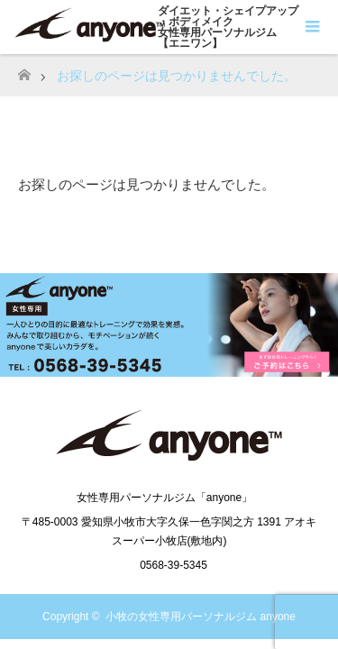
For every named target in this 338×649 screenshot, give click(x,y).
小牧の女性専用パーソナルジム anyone (200, 616)
